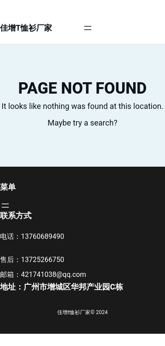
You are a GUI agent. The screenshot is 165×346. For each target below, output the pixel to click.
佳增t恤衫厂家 (26, 27)
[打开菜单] (87, 28)
